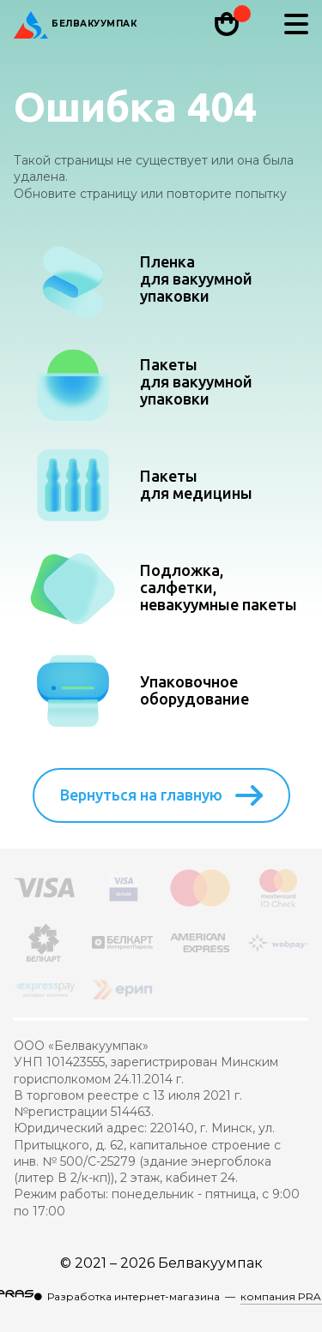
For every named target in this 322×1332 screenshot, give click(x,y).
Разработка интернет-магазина (133, 1296)
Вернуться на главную (161, 795)
